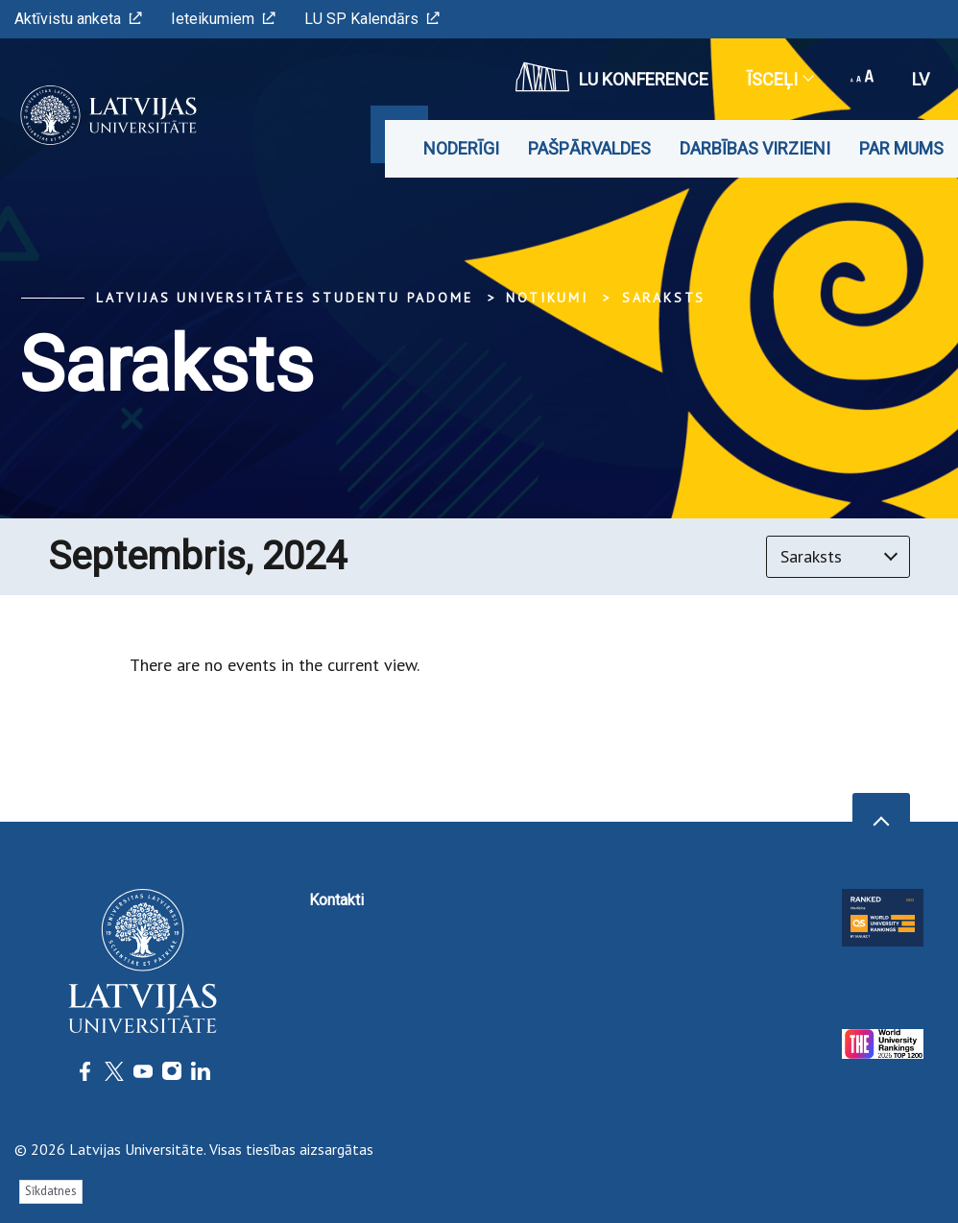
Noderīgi (461, 148)
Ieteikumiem (223, 19)
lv (920, 79)
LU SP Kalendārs (372, 19)
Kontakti (336, 900)
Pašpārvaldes (589, 148)
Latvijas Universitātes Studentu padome (284, 297)
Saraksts (664, 297)
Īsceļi (779, 79)
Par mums (901, 148)
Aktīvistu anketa (78, 19)
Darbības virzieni (755, 148)
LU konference (611, 77)
